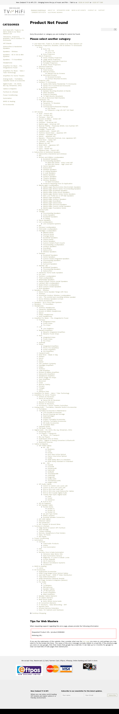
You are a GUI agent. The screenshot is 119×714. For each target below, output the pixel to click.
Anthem (41, 356)
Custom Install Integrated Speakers (56, 259)
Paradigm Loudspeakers (47, 231)
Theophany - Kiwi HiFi (47, 127)
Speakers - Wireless (10, 51)
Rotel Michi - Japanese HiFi (49, 145)
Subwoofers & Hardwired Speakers (12, 47)
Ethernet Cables (45, 521)
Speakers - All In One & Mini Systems (13, 55)
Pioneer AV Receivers (46, 404)
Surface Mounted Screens (57, 79)
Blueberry (50, 449)
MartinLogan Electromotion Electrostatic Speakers (62, 187)
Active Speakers (49, 215)
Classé (41, 362)
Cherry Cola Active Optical (57, 456)
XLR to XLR (47, 501)
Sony (40, 47)
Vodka (49, 458)
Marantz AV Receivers (46, 402)
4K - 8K (46, 447)
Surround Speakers (50, 264)
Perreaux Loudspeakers (47, 227)
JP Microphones (49, 591)
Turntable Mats (48, 425)
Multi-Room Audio (45, 599)
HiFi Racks (42, 536)
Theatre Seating (45, 531)
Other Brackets (48, 92)
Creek (41, 383)
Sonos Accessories (45, 300)
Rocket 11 (50, 508)
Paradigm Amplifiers (46, 365)
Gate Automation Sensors (52, 556)
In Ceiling (46, 218)
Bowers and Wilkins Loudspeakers (51, 157)
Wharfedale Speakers (46, 279)
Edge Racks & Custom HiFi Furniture (52, 528)
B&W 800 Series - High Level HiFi (59, 164)
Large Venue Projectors (51, 59)
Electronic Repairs (55, 12)
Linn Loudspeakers (46, 222)
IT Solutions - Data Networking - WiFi (53, 605)
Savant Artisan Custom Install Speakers (53, 281)
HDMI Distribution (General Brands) (51, 578)
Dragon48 (51, 477)
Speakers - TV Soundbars (12, 59)
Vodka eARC (51, 479)
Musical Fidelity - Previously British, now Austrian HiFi (58, 126)
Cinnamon (51, 500)
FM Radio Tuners (45, 428)
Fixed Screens (48, 70)
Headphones (7, 63)
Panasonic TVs (44, 99)
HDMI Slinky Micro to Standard (58, 459)
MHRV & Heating (9, 101)
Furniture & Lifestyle (10, 92)
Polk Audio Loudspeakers (48, 229)
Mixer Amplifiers (49, 594)
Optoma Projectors (46, 66)
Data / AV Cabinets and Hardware (51, 610)
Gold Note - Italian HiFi (47, 140)
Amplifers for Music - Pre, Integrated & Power (12, 66)
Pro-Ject (42, 274)
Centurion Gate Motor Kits (53, 554)
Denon (41, 313)
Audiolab (42, 342)
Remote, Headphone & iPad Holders (52, 533)
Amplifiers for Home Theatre (13, 76)
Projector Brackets (50, 94)
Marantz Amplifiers (45, 330)
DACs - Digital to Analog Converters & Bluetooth (57, 440)
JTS (44, 584)
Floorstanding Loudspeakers (53, 245)
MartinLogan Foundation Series (54, 208)
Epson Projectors (45, 56)
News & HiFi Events (79, 10)
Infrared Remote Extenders (49, 608)
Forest (49, 452)
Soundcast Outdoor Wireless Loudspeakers (55, 295)
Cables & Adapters (10, 89)
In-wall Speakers (49, 173)
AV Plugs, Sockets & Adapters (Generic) (53, 580)
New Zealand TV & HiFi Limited (65, 711)
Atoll (40, 335)
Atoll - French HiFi (45, 113)
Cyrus (41, 390)
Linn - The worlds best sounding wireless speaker (57, 297)
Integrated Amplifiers (51, 346)
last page (86, 641)
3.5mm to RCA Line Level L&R (54, 487)
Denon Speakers (45, 220)
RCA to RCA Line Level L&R (53, 489)
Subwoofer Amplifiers (47, 374)
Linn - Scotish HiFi (45, 115)
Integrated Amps (49, 321)
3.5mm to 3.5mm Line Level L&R (55, 486)
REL (40, 155)
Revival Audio (43, 210)
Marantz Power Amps (51, 334)
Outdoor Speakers (49, 176)
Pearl (49, 451)
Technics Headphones (47, 307)
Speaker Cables (48, 589)
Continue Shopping (39, 613)
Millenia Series (48, 232)
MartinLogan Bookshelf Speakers (55, 190)
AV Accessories (8, 104)
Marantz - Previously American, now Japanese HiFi (57, 138)
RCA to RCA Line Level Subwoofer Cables (58, 491)
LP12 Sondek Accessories (52, 412)
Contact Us (92, 10)
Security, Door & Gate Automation (51, 552)
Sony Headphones (45, 316)
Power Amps (47, 323)
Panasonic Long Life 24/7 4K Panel (60, 110)
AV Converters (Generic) (47, 603)
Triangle (42, 211)
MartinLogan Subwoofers (52, 203)
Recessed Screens (54, 77)
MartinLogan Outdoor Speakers (54, 199)
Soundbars (47, 248)
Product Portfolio (38, 10)
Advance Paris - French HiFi (49, 150)
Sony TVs (46, 49)
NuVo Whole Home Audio (52, 601)
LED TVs (50, 51)
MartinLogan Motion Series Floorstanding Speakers (62, 189)
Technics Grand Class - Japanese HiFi (52, 133)
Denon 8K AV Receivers (51, 400)
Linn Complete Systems (52, 224)
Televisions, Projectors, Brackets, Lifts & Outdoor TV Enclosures (14, 38)
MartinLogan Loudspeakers (49, 185)
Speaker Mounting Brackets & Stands (57, 91)
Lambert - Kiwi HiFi (46, 141)
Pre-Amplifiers (48, 351)
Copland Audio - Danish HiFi (49, 131)
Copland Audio (44, 353)
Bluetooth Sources (46, 442)
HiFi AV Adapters (45, 503)
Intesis (45, 545)
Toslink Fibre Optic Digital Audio (55, 494)
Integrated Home (63, 10)
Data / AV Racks (45, 535)
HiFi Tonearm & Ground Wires (49, 524)
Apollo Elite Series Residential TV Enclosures (59, 84)
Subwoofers (47, 168)
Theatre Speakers (49, 178)
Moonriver (42, 381)
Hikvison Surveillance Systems (54, 563)
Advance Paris (44, 391)
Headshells (47, 418)
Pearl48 (50, 465)
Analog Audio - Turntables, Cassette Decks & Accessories (14, 79)
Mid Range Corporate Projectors (55, 61)
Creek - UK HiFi (44, 147)
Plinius (41, 344)
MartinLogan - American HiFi (49, 124)
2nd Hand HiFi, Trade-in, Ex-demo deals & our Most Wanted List (13, 31)
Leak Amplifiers (44, 370)
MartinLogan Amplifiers (51, 197)
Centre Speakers (49, 166)
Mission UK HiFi (44, 143)
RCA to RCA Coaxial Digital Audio (55, 493)
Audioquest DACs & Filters (48, 439)
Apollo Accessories (50, 87)
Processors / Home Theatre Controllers (53, 405)
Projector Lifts (44, 80)
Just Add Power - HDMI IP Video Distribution (55, 575)
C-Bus (41, 550)
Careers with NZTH (39, 12)
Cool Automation (49, 547)
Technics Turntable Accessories (54, 421)
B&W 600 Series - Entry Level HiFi (60, 162)
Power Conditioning (10, 95)
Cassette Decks (44, 426)
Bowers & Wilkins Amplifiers (49, 372)
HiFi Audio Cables (45, 484)
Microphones (47, 587)
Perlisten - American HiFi (48, 122)
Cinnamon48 (52, 468)
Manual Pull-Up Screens (56, 73)
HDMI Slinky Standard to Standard (60, 461)
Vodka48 (50, 472)
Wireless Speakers (49, 180)
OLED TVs (51, 52)
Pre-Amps (46, 325)
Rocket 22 (51, 510)
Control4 (42, 542)
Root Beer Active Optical (56, 454)
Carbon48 (51, 470)
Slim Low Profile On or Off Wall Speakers (58, 196)
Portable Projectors (50, 63)
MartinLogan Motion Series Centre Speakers (59, 194)
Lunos (41, 568)
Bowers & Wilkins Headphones (50, 311)
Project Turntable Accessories (54, 419)
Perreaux (42, 320)
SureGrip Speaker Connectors (54, 517)
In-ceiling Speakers (50, 171)
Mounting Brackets (45, 89)
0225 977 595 (98, 2)
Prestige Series (48, 236)
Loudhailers (47, 585)
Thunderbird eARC (54, 480)
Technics (42, 293)
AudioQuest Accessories (47, 571)
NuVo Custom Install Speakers (50, 286)
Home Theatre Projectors (52, 58)
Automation (7, 98)
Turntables (43, 409)
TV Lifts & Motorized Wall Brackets (52, 98)
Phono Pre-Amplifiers (51, 348)
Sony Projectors (49, 54)
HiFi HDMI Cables (45, 446)
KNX (40, 549)
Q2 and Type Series (50, 514)
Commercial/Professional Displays (55, 106)
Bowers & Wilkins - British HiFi (50, 119)
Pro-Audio (42, 582)
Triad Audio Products (51, 543)
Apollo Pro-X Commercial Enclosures (56, 86)
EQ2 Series (51, 108)
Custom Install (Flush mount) (54, 243)
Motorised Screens (50, 75)
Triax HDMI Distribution (47, 577)
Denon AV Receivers (46, 398)
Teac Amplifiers (44, 379)
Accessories (47, 105)
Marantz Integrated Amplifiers (54, 332)
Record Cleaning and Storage (54, 414)
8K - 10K (46, 463)
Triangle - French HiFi (47, 129)
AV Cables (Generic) (46, 598)
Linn (40, 327)
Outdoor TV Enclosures (47, 82)
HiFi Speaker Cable (46, 505)
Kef (40, 225)
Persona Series (48, 234)
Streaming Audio (45, 432)
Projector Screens (45, 68)
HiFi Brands (7, 43)
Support (101, 10)
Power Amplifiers (49, 349)
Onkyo (41, 367)
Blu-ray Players (44, 437)
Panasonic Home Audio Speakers (51, 272)
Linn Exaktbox (48, 328)
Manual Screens (49, 72)
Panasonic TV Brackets (51, 103)
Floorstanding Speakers (51, 161)
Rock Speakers (44, 288)
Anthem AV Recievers (46, 397)
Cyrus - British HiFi (45, 148)
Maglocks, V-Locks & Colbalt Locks (56, 557)
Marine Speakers (49, 175)
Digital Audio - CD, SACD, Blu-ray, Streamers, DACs (12, 84)
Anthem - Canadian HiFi (47, 134)
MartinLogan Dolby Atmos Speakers (56, 192)
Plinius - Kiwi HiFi (45, 120)
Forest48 (50, 466)
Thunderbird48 (52, 473)
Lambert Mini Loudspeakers (49, 283)
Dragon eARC (52, 482)
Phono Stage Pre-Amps (47, 377)
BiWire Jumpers (49, 515)
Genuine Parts (44, 606)
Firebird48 (51, 475)
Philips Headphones (46, 314)
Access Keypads (49, 559)
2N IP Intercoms (49, 561)
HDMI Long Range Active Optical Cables (53, 573)
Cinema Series (48, 239)
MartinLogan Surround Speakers (55, 204)
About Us (51, 10)
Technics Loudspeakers (47, 276)
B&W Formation (53, 182)
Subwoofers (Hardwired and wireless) (52, 154)
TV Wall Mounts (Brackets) (53, 96)
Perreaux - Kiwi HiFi (46, 117)
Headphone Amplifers (47, 376)
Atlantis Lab (43, 266)
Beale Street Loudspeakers (49, 285)
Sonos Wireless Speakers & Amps (51, 299)
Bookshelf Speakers (50, 159)
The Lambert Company (47, 363)
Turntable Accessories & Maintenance (52, 411)
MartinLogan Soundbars (52, 201)
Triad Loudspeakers (46, 278)
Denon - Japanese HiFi (47, 136)
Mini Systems (48, 101)
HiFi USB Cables (45, 519)
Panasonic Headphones (47, 309)
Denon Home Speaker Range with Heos (53, 292)
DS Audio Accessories (51, 423)
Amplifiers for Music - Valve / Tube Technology (14, 71)
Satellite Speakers (49, 169)
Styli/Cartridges (48, 416)
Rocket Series (48, 507)
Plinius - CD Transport (51, 435)
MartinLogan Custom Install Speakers (57, 206)
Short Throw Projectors (52, 65)
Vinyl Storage (43, 529)
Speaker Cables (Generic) (48, 596)
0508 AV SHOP (83, 2)
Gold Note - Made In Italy (48, 355)
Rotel (41, 360)
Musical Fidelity (44, 384)
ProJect (42, 386)
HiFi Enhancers (44, 522)
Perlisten (42, 253)
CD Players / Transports (47, 433)
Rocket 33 (51, 512)
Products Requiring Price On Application (57, 183)
